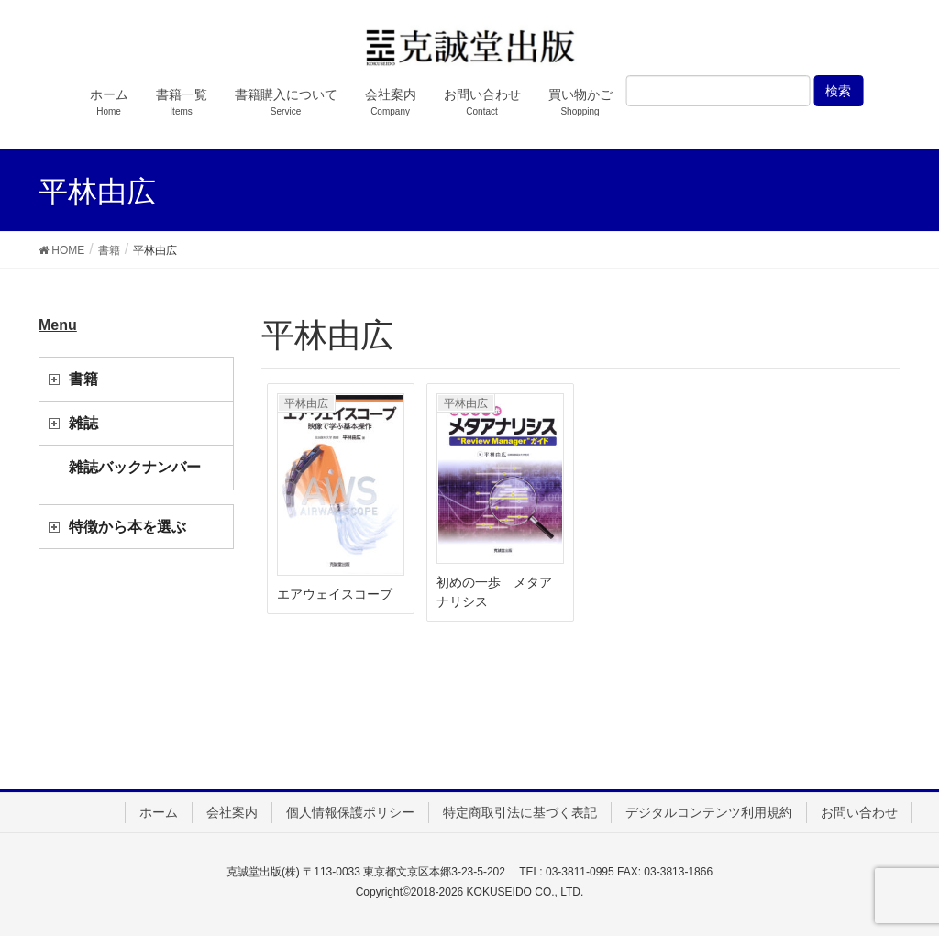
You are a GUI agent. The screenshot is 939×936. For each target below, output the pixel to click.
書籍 (83, 379)
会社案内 (232, 812)
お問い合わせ (859, 812)
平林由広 (306, 403)
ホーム (158, 812)
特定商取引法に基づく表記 (520, 812)
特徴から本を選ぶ (127, 526)
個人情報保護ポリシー (350, 812)
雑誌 (83, 423)
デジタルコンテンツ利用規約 (708, 812)
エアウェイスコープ (334, 594)
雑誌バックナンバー (135, 467)
